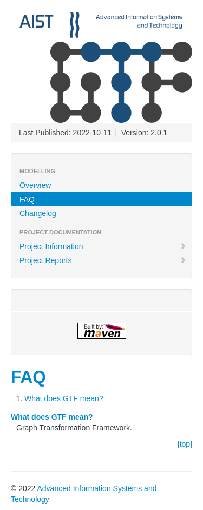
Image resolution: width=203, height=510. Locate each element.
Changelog (37, 213)
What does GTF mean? (63, 398)
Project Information (103, 246)
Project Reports (103, 260)
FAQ (27, 199)
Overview (35, 185)
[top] (185, 444)
